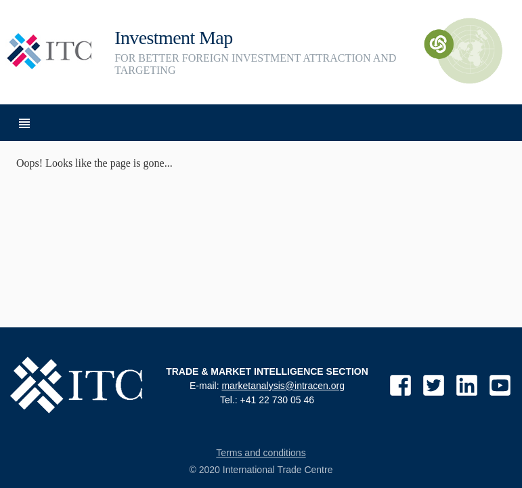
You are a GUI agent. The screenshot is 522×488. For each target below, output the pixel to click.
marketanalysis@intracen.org (283, 385)
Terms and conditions (260, 452)
